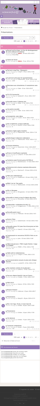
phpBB (14, 398)
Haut (38, 389)
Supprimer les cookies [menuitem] (27, 389)
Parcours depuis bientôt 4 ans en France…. (20, 275)
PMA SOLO (10, 282)
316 (36, 105)
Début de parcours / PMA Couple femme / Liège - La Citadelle (22, 244)
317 (38, 105)
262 (38, 81)
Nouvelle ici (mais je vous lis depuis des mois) (21, 197)
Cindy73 (20, 72)
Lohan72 (20, 154)
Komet (20, 327)
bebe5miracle (21, 221)
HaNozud (20, 291)
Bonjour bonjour (12, 290)
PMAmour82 (21, 79)
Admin (20, 53)
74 (38, 329)
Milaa (19, 103)
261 (36, 81)
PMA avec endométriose (14, 176)
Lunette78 (21, 263)
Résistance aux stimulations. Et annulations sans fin (21, 86)
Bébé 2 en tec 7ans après (15, 183)
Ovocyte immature (13, 145)
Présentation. (11, 297)
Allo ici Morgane (12, 190)
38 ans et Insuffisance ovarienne (17, 153)
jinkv (19, 238)
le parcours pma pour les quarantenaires (19, 78)
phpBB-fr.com (23, 400)
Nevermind (21, 147)
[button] (21, 41)
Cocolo (20, 117)
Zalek (19, 88)
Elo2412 (20, 125)
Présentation (11, 311)
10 (36, 148)
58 (36, 119)
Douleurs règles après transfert (17, 131)
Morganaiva (21, 192)
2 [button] (26, 41)
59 (38, 119)
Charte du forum (12, 60)
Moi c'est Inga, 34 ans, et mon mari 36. (19, 304)
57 (34, 119)
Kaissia (20, 284)
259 (31, 81)
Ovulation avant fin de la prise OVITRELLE (20, 160)
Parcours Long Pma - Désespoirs (17, 70)
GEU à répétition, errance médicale (18, 124)
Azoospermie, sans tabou (15, 116)
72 (34, 329)
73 (36, 329)
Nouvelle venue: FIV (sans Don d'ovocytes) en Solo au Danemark (22, 227)
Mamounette (21, 185)
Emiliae (20, 305)
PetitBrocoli (21, 177)
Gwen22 (20, 229)
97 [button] (36, 41)
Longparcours (22, 206)
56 (32, 119)
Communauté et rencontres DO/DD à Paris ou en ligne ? (21, 236)
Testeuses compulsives (14, 325)
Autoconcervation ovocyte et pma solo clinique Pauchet (21, 260)
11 (38, 148)
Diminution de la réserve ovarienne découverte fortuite (21, 168)
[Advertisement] (20, 371)
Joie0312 (20, 269)
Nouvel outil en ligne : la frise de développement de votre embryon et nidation (21, 51)
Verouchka (21, 199)
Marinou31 (21, 170)
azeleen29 (21, 96)
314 (31, 105)
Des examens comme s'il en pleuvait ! (18, 268)
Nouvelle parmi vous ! (14, 212)
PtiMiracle (20, 213)
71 (32, 329)
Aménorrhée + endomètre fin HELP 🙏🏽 (19, 204)
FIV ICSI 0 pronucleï (13, 94)
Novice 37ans (11, 219)
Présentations (7, 32)
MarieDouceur (22, 161)
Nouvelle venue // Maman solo (16, 101)
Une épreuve (11, 318)
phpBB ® (23, 394)
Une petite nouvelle (13, 109)
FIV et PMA (15, 55)
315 (33, 105)
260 (33, 81)
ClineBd (20, 277)
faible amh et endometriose (15, 253)
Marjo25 (20, 298)
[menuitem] (16, 396)
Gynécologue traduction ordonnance (18, 138)
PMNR (19, 247)
